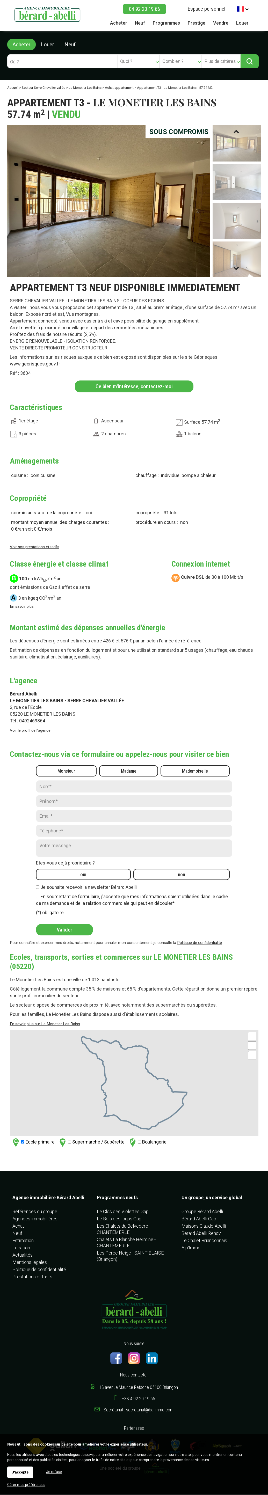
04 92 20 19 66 (144, 9)
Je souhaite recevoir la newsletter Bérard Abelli (88, 887)
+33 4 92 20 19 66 (138, 1399)
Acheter (21, 44)
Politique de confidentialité (199, 943)
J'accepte (20, 1472)
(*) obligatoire (50, 913)
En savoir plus (22, 607)
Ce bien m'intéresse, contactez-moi (134, 387)
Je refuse (54, 1472)
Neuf (70, 44)
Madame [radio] (128, 771)
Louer (47, 44)
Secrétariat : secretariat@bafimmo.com (138, 1410)
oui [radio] (83, 875)
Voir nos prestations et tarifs (34, 547)
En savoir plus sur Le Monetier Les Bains (45, 1024)
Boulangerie (147, 1143)
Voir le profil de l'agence (30, 731)
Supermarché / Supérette (91, 1143)
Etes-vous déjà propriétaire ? (65, 863)
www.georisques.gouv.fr (35, 364)
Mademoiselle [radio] (195, 771)
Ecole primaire (33, 1143)
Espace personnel (206, 9)
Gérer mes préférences (26, 1485)
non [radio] (181, 875)
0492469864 (32, 721)
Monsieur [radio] (66, 771)
